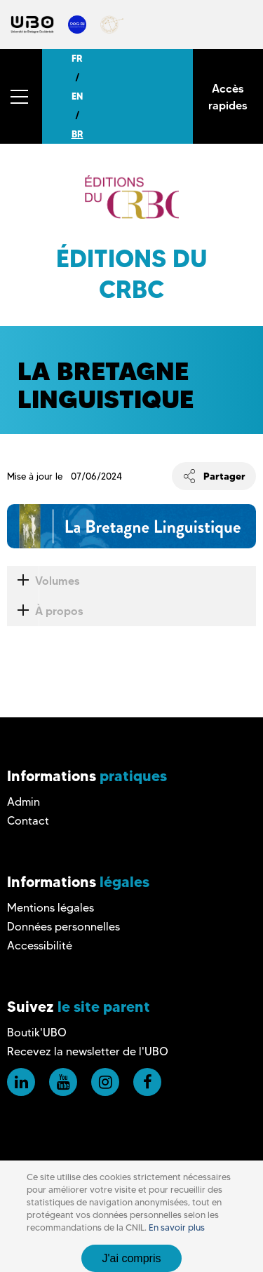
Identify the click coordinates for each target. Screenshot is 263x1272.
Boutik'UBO (37, 1032)
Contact (28, 820)
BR (77, 134)
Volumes (43, 581)
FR (77, 58)
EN (77, 96)
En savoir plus (177, 1227)
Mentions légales (50, 907)
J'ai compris (131, 1258)
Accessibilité (39, 945)
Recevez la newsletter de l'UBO (87, 1051)
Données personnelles (63, 926)
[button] (21, 96)
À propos (45, 611)
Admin (23, 801)
